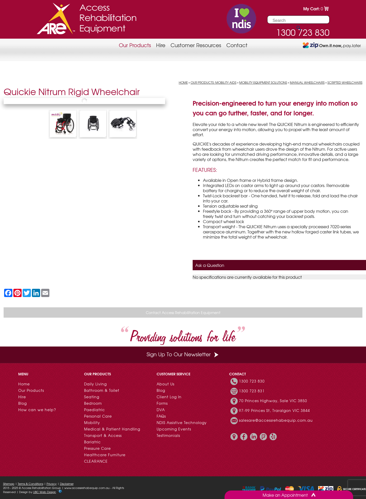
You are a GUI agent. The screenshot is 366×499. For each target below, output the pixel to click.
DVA (161, 409)
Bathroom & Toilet (101, 390)
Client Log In (169, 396)
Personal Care (98, 416)
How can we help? (37, 409)
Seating (91, 396)
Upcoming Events (174, 429)
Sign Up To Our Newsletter (183, 354)
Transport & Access (103, 435)
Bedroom (93, 403)
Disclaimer (67, 483)
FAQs (161, 416)
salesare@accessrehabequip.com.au (276, 420)
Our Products (135, 45)
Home (183, 82)
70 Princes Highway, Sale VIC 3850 (273, 400)
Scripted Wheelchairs (344, 82)
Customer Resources (196, 45)
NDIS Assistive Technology (182, 422)
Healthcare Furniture (105, 454)
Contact (236, 45)
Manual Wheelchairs (307, 82)
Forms (162, 403)
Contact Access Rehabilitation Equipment (183, 312)
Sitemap (8, 483)
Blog (22, 403)
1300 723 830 (252, 381)
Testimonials (168, 435)
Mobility (92, 422)
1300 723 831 (252, 390)
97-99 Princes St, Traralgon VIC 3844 (274, 410)
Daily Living (95, 383)
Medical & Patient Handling (112, 429)
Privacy (52, 483)
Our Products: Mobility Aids (213, 82)
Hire (160, 45)
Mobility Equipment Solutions (263, 82)
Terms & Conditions (30, 483)
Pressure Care (97, 448)
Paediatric (94, 409)
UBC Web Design (44, 492)
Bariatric (92, 441)
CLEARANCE (96, 461)
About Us (165, 383)
